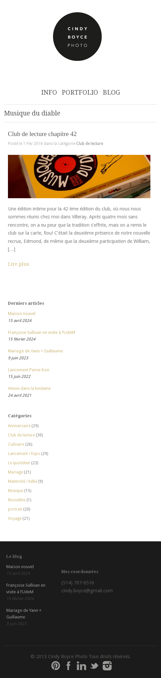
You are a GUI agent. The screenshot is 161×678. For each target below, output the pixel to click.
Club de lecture (89, 143)
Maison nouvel (21, 313)
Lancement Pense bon (28, 369)
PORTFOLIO (80, 92)
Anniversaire (19, 426)
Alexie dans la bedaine (29, 388)
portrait (15, 509)
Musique (15, 490)
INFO (49, 92)
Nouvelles (17, 500)
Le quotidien (19, 463)
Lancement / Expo (24, 453)
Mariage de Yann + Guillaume (35, 350)
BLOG (111, 92)
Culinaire (16, 444)
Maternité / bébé (22, 481)
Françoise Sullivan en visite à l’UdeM (41, 332)
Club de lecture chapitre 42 (42, 133)
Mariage (15, 472)
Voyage (15, 518)
